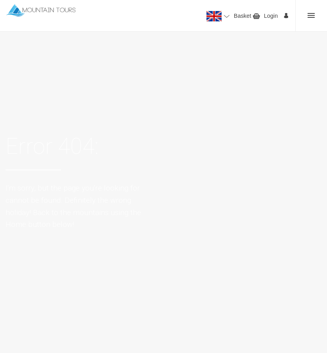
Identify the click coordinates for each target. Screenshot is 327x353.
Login (271, 16)
